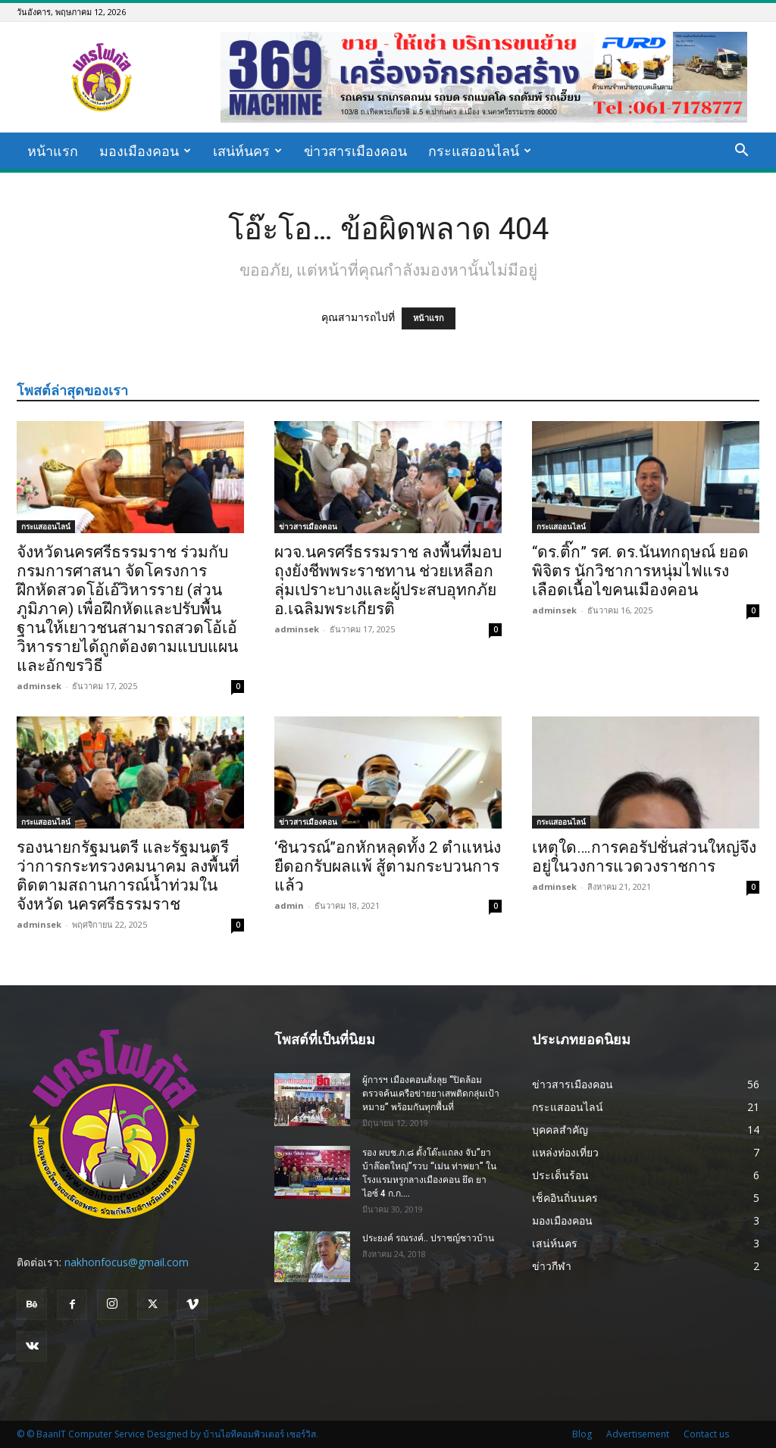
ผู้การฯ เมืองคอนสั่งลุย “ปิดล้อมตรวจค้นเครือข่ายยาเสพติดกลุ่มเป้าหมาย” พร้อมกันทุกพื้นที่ (430, 1094)
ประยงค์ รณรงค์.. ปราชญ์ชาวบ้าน (428, 1238)
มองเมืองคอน (145, 151)
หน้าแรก (52, 151)
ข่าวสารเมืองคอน (355, 151)
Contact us (706, 1434)
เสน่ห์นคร (247, 151)
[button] (741, 152)
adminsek (39, 685)
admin (289, 905)
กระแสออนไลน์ (479, 151)
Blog (582, 1434)
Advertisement (637, 1434)
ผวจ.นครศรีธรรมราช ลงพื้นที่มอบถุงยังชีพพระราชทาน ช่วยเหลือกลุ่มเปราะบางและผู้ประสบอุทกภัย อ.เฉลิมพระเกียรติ (388, 580)
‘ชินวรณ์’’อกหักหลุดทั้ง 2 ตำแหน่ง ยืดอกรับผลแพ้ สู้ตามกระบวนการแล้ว (387, 866)
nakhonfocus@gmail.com (126, 1262)
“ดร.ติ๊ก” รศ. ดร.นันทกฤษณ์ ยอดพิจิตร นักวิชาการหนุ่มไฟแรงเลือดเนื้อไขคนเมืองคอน (640, 571)
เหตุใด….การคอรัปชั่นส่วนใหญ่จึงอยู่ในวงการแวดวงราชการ (644, 856)
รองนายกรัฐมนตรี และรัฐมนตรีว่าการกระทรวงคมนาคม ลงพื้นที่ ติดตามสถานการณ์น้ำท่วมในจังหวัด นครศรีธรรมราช (128, 875)
